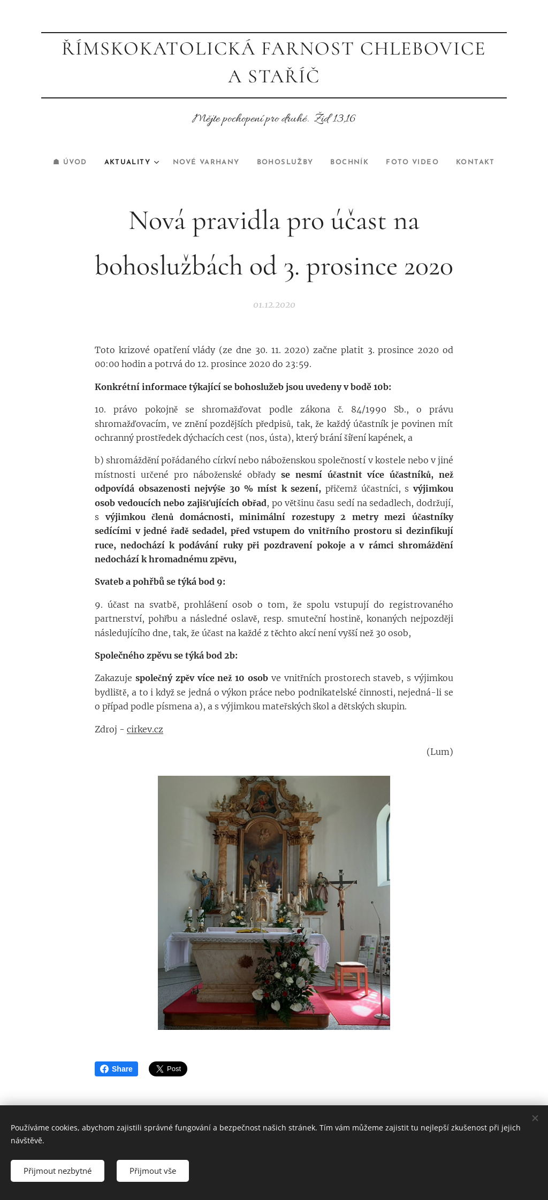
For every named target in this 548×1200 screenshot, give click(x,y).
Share (116, 1069)
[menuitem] (58, 162)
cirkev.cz (145, 728)
